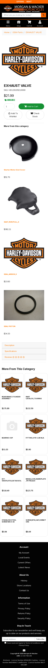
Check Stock (35, 115)
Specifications (11, 351)
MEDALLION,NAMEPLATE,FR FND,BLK (36, 480)
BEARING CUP (7, 438)
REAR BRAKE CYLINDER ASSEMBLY (11, 397)
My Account (24, 552)
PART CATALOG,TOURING (34, 397)
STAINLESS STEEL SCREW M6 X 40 (9, 521)
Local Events (24, 557)
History (24, 580)
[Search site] (43, 15)
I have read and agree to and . (24, 644)
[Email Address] (18, 639)
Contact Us (24, 590)
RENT (29, 1)
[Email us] (24, 650)
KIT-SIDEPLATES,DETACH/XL (11, 480)
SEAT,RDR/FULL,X (11, 222)
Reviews (15, 357)
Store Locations (24, 585)
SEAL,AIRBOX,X (10, 274)
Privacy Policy (24, 608)
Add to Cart (31, 106)
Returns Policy (24, 613)
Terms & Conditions (33, 643)
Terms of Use (24, 603)
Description (9, 345)
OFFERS (20, 1)
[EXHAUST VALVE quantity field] (9, 106)
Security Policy (24, 618)
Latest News (24, 567)
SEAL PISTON (9, 326)
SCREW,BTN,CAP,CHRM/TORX (36, 521)
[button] (13, 114)
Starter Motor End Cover (14, 170)
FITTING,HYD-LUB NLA (35, 438)
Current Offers (24, 562)
